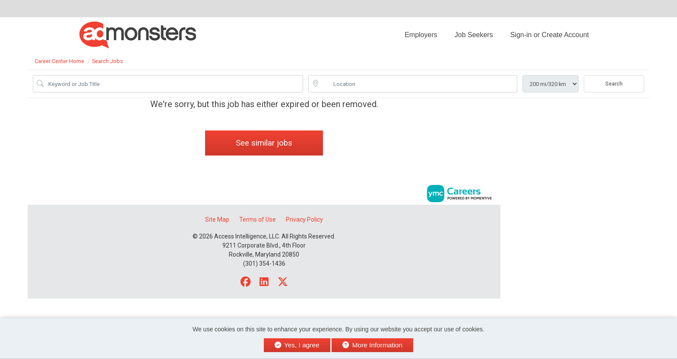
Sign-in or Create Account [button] (549, 34)
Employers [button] (421, 34)
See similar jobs (264, 142)
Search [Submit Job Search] (614, 84)
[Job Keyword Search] (174, 83)
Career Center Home (59, 61)
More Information (372, 345)
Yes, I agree (297, 345)
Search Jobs (107, 61)
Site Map (217, 219)
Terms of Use (257, 219)
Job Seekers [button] (474, 34)
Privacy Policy (304, 219)
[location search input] (418, 83)
